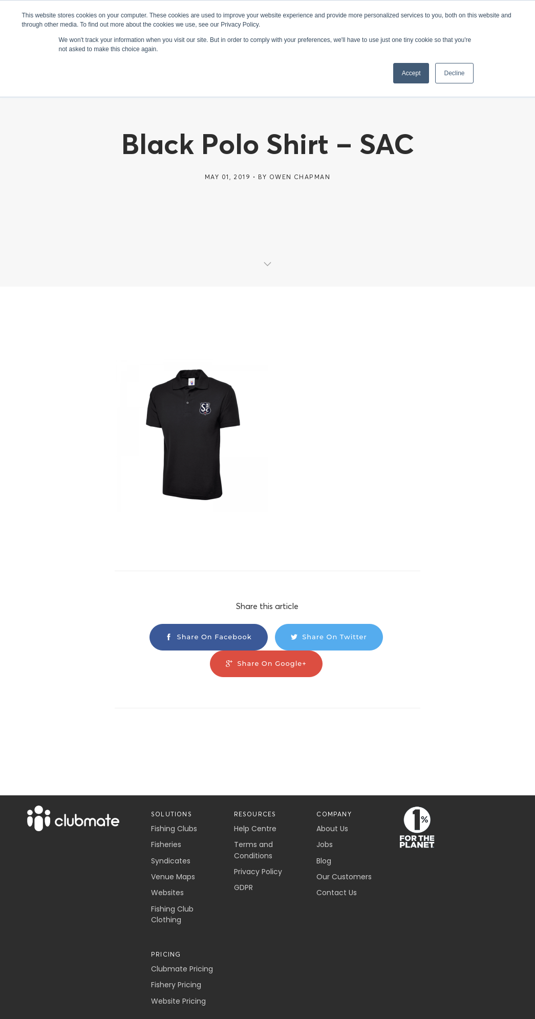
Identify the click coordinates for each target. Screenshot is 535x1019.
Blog (323, 861)
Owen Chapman (299, 177)
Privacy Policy (258, 871)
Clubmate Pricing (182, 969)
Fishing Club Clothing (172, 914)
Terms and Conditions (253, 849)
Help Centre (255, 828)
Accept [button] (411, 73)
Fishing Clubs (174, 828)
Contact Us (336, 892)
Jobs (324, 844)
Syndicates (170, 861)
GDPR (243, 887)
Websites (167, 892)
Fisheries (166, 844)
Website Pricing (178, 1001)
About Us (332, 828)
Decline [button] (454, 73)
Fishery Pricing (176, 985)
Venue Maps (173, 877)
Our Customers (344, 877)
